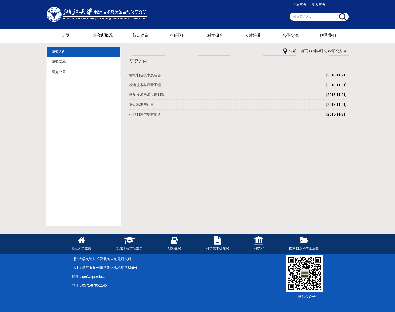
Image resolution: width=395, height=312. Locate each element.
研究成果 (59, 72)
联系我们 (328, 35)
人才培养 (253, 35)
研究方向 (59, 52)
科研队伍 (178, 35)
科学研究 (215, 35)
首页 (65, 35)
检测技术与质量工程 (145, 85)
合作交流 (290, 35)
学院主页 (299, 4)
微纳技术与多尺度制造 (146, 95)
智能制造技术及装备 (145, 75)
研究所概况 (103, 35)
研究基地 (59, 62)
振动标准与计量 (141, 104)
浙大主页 (318, 4)
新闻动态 (140, 35)
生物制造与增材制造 (145, 114)
